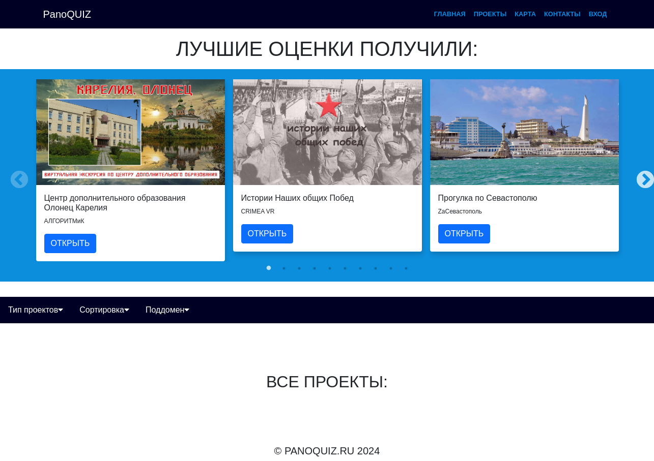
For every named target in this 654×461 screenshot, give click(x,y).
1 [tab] (269, 268)
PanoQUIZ (67, 14)
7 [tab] (360, 268)
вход (598, 14)
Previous (14, 175)
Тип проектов (35, 309)
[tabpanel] (130, 170)
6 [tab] (345, 268)
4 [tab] (314, 268)
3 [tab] (299, 268)
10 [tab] (406, 268)
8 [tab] (376, 268)
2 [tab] (284, 268)
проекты (490, 14)
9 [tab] (391, 268)
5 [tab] (330, 268)
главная (450, 14)
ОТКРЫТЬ (70, 243)
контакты (562, 14)
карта (525, 14)
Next (640, 175)
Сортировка (104, 309)
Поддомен (167, 309)
